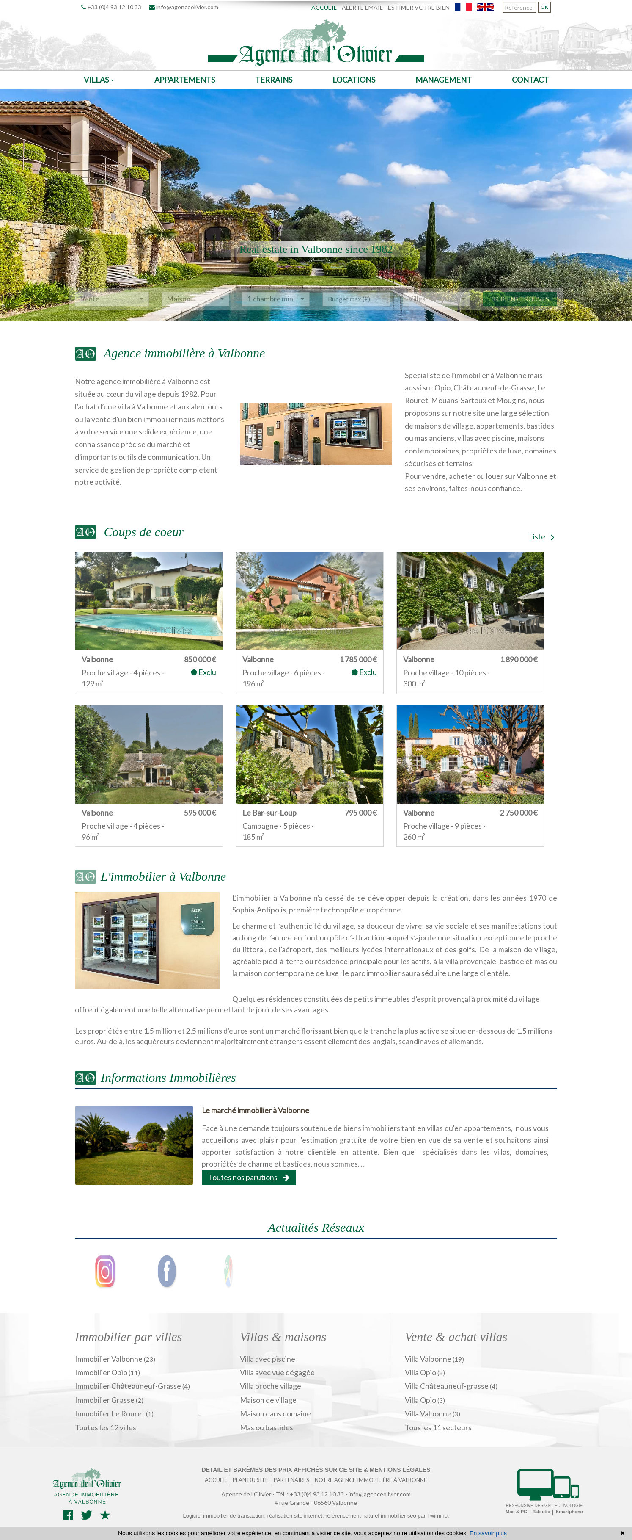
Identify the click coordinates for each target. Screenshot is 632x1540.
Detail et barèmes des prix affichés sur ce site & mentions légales (315, 1469)
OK (544, 7)
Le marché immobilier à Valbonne (255, 1110)
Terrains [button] (273, 79)
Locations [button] (353, 79)
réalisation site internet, (296, 1515)
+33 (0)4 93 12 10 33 (111, 7)
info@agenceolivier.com (183, 7)
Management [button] (443, 79)
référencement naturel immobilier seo (371, 1515)
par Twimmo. (433, 1515)
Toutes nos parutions (248, 1177)
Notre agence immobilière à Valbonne (371, 1479)
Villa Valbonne (429, 1358)
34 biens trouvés (520, 311)
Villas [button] (99, 79)
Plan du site (250, 1479)
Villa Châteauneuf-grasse (447, 1386)
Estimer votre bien (419, 7)
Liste (542, 536)
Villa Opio (421, 1372)
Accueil (324, 7)
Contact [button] (530, 79)
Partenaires (291, 1479)
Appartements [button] (184, 79)
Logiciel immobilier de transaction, (225, 1515)
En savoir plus (488, 1533)
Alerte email (362, 7)
